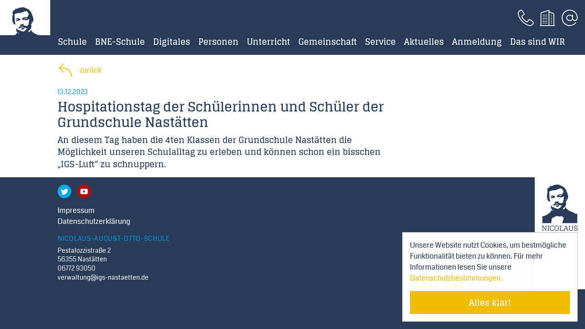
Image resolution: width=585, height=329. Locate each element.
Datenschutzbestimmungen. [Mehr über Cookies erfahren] (456, 278)
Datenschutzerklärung (94, 221)
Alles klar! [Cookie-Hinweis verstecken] (490, 302)
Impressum (76, 210)
